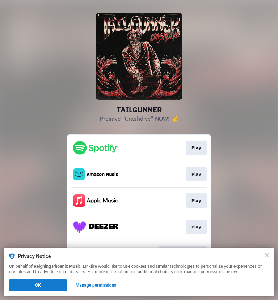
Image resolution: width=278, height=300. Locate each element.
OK (38, 285)
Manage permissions (96, 285)
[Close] (267, 255)
